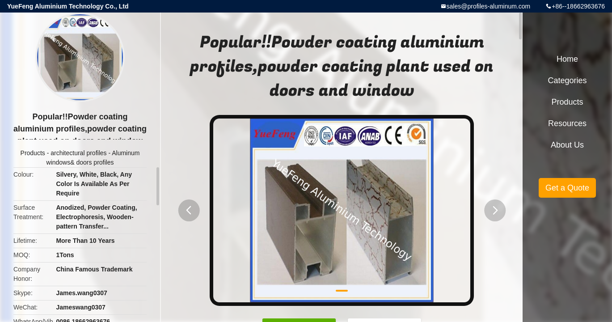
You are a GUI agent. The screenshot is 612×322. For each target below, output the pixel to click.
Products (33, 153)
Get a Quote (567, 187)
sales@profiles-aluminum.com (489, 6)
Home (567, 59)
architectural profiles (78, 153)
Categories (567, 80)
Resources (567, 123)
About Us (567, 144)
